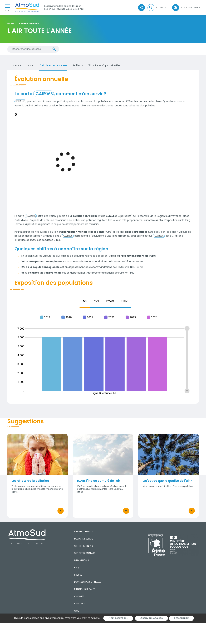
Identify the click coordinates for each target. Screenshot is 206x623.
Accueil (10, 24)
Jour (30, 65)
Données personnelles (87, 581)
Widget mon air (83, 546)
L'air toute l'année (53, 65)
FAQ (76, 567)
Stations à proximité (104, 65)
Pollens (77, 65)
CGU (76, 610)
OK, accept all (118, 618)
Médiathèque (82, 560)
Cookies (79, 596)
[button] (157, 7)
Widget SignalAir (84, 553)
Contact (79, 603)
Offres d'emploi (83, 531)
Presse (78, 574)
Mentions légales (84, 589)
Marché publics (83, 538)
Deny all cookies (151, 618)
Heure (16, 65)
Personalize (181, 618)
